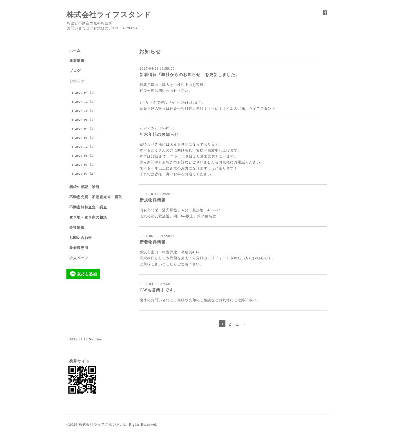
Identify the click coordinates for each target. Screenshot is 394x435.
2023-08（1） (86, 155)
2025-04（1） (86, 92)
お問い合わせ (80, 238)
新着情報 (76, 61)
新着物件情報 (153, 242)
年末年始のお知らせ (159, 134)
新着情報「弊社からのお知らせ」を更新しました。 (190, 75)
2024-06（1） (86, 119)
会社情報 (76, 227)
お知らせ (76, 81)
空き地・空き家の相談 (88, 217)
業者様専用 (78, 248)
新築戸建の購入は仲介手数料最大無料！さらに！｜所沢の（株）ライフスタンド (207, 109)
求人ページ (78, 258)
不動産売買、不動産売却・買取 (95, 197)
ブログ (75, 71)
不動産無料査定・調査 (88, 207)
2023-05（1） (86, 164)
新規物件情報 (153, 200)
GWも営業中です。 (159, 290)
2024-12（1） (86, 101)
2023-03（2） (86, 173)
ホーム (75, 50)
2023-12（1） (86, 146)
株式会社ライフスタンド (108, 15)
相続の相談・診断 (84, 187)
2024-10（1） (86, 110)
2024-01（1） (86, 137)
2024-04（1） (86, 128)
